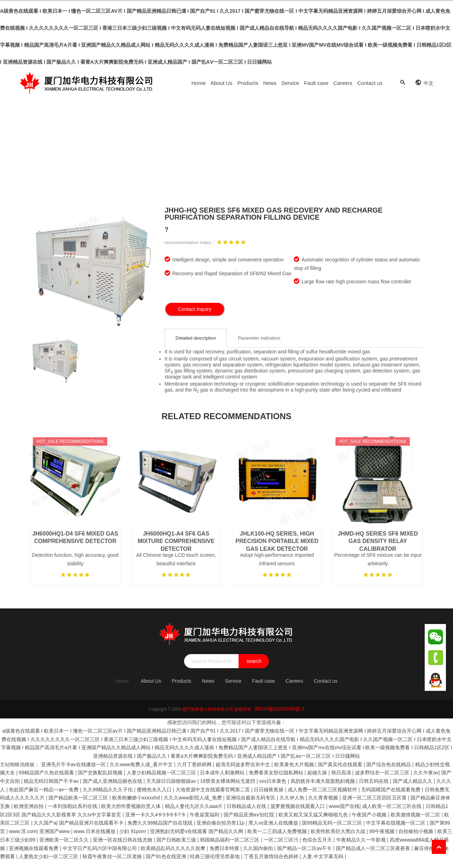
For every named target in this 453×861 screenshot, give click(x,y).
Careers (342, 83)
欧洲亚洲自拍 (29, 806)
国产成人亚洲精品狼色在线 (113, 781)
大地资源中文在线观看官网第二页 (213, 789)
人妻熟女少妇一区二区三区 (49, 856)
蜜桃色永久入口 (155, 789)
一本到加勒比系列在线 (73, 806)
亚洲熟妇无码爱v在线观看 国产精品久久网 (197, 831)
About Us (222, 83)
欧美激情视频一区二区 (416, 814)
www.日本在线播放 (95, 831)
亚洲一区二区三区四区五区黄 (375, 798)
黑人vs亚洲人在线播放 (273, 823)
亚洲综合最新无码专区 (251, 798)
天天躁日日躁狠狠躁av (171, 781)
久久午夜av (425, 772)
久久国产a (45, 823)
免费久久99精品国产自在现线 (160, 823)
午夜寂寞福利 (205, 814)
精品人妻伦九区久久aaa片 (194, 806)
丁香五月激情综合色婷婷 (272, 856)
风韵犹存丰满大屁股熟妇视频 (323, 781)
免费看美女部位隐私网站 (277, 772)
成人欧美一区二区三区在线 (392, 806)
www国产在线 (344, 806)
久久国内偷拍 (258, 848)
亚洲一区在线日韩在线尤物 (123, 840)
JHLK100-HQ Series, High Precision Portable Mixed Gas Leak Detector (276, 541)
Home (198, 83)
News (270, 83)
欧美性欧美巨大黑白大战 (339, 831)
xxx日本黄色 (273, 781)
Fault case (316, 83)
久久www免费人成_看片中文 (142, 764)
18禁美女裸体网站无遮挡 (228, 781)
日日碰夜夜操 (269, 789)
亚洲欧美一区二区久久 (64, 840)
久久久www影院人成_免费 (193, 798)
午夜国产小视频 (370, 814)
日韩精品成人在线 (247, 806)
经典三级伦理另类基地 (215, 856)
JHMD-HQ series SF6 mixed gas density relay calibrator (378, 541)
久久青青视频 (323, 798)
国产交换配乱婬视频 (101, 772)
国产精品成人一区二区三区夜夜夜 (374, 848)
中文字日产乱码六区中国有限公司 (100, 848)
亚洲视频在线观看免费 (34, 848)
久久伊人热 (293, 798)
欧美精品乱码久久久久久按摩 (174, 848)
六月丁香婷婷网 (195, 764)
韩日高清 (341, 772)
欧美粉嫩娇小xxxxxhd (136, 798)
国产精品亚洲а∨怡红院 (250, 814)
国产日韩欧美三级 (176, 840)
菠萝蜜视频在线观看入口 (298, 806)
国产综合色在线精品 (389, 764)
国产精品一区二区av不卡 (305, 848)
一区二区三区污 (282, 840)
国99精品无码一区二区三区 (332, 823)
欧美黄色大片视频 (294, 764)
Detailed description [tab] (196, 338)
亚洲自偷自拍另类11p (221, 823)
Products (247, 83)
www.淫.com (22, 831)
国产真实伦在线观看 (341, 764)
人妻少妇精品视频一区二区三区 (162, 772)
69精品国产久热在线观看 (47, 772)
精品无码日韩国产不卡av (52, 781)
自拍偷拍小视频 (416, 831)
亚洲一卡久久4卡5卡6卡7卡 (156, 814)
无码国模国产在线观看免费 (391, 789)
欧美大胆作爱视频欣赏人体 (131, 806)
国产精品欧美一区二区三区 (78, 798)
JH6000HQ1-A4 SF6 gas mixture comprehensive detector (176, 541)
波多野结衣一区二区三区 (383, 772)
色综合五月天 (317, 840)
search (253, 661)
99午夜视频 (382, 831)
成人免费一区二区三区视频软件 (323, 789)
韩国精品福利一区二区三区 (230, 840)
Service (290, 83)
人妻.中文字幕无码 (323, 856)
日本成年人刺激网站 (223, 772)
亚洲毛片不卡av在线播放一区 (74, 764)
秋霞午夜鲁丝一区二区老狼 (112, 856)
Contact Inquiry (194, 309)
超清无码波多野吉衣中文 (243, 764)
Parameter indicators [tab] (259, 338)
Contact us (370, 83)
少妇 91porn (133, 831)
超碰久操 (317, 772)
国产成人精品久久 (413, 781)
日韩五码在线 (374, 781)
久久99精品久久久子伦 (108, 789)
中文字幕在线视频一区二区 (396, 823)
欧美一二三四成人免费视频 (277, 831)
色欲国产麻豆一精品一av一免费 (44, 789)
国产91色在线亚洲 (166, 856)
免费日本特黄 (225, 848)
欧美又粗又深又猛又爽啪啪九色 (314, 814)
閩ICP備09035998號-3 (279, 709)
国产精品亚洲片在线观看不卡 (92, 823)
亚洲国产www (55, 831)
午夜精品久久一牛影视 (361, 840)
